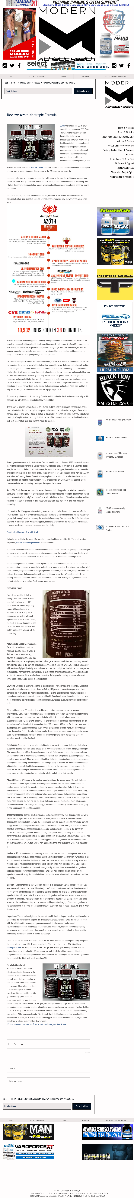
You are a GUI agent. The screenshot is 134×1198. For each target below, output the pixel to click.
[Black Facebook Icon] (19, 65)
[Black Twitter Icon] (12, 65)
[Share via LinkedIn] (21, 1044)
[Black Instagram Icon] (5, 65)
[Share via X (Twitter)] (15, 1044)
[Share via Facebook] (8, 1044)
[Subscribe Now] (83, 91)
